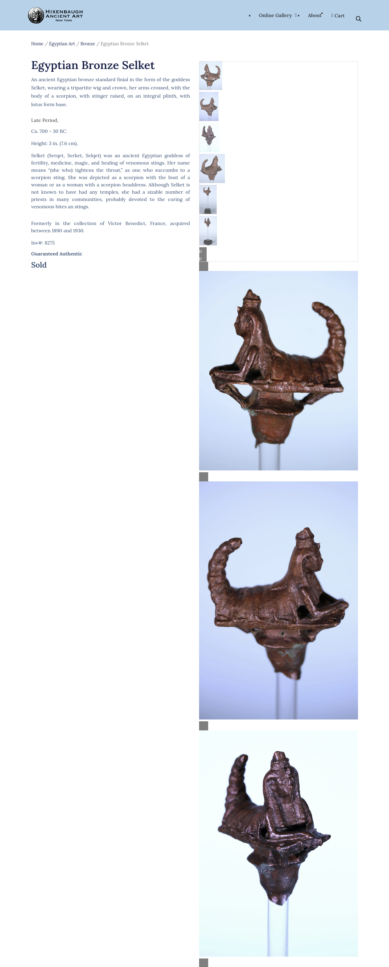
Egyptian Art (62, 44)
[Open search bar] (359, 19)
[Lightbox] (278, 266)
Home (37, 44)
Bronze (88, 44)
